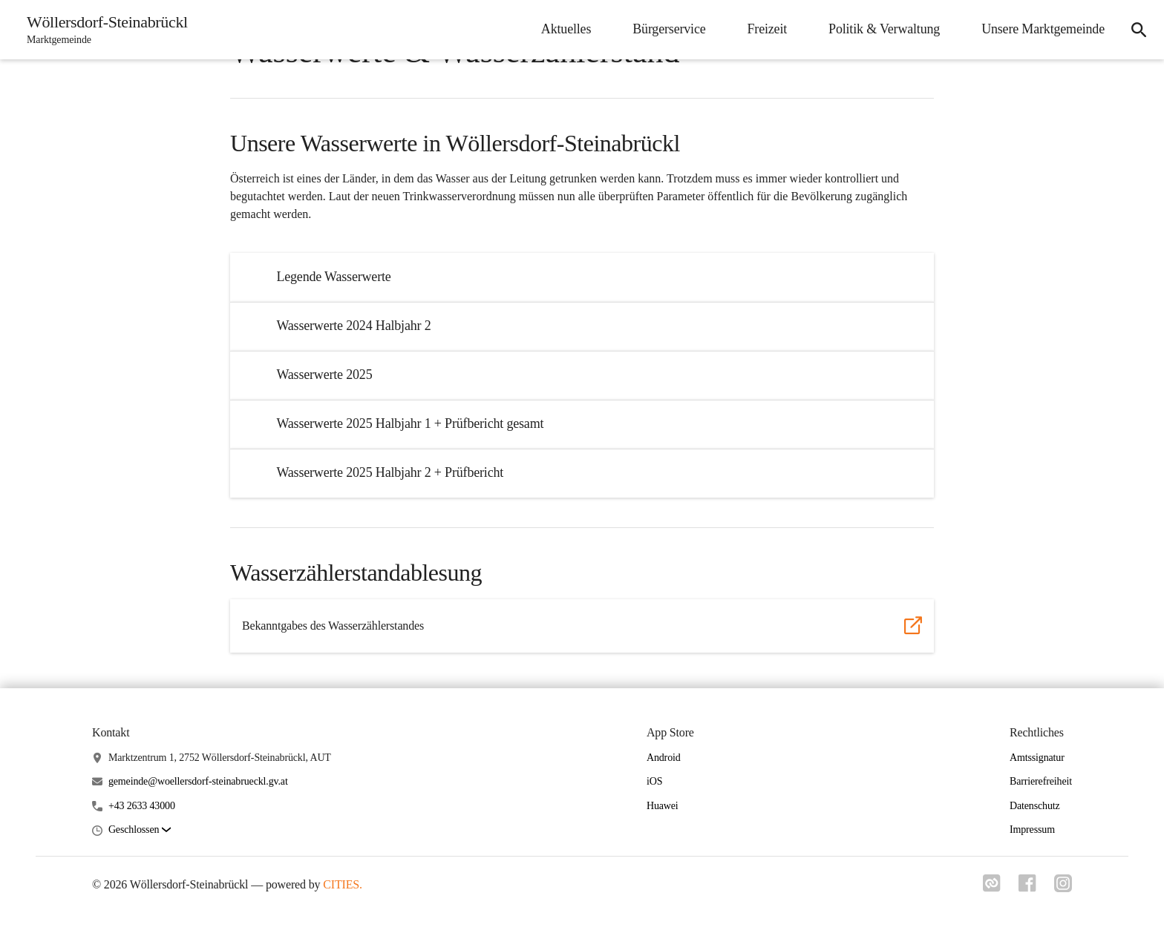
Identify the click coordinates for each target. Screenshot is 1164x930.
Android (664, 757)
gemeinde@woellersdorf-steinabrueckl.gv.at (198, 781)
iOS (654, 781)
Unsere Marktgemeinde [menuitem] (1043, 29)
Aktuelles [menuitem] (566, 29)
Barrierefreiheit (1041, 781)
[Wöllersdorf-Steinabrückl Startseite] (103, 29)
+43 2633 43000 (141, 805)
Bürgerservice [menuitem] (668, 29)
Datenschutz (1035, 805)
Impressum (1032, 829)
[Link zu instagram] (1063, 887)
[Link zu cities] (992, 887)
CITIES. (342, 884)
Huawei (663, 805)
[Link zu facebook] (1027, 887)
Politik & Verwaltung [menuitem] (884, 29)
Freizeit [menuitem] (768, 29)
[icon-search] (1138, 29)
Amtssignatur (1037, 757)
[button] (139, 830)
